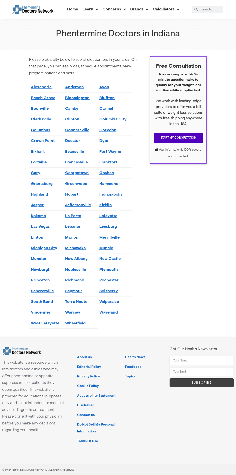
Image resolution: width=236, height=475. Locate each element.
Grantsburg (42, 183)
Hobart (71, 194)
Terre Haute (76, 301)
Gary (35, 172)
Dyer (104, 140)
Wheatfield (75, 323)
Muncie (106, 247)
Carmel (106, 108)
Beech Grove (43, 97)
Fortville (39, 162)
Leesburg (108, 226)
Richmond (74, 280)
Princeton (40, 280)
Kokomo (38, 215)
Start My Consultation (178, 137)
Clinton (72, 119)
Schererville (42, 290)
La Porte (73, 215)
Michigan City (44, 247)
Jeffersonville (78, 204)
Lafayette (108, 215)
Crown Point (43, 140)
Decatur (72, 140)
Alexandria (41, 86)
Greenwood (76, 183)
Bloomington (77, 97)
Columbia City (113, 119)
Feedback (133, 367)
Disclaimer (85, 405)
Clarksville (41, 119)
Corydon (107, 129)
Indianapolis (110, 194)
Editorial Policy (89, 367)
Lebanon (73, 226)
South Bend (42, 301)
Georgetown (77, 172)
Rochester (109, 280)
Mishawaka (75, 247)
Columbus (40, 129)
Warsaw (72, 312)
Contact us (86, 415)
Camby (71, 108)
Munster (39, 258)
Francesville (76, 162)
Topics (130, 376)
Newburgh (40, 269)
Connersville (77, 129)
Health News (135, 357)
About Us (84, 357)
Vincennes (41, 312)
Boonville (40, 108)
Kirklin (105, 204)
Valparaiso (109, 301)
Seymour (73, 290)
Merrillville (109, 237)
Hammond (108, 183)
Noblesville (75, 269)
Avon (104, 86)
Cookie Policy (88, 386)
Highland (39, 194)
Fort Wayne (110, 151)
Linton (37, 237)
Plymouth (108, 269)
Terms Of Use (87, 441)
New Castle (110, 258)
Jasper (37, 204)
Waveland (108, 312)
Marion (71, 237)
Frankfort (108, 162)
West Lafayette (45, 323)
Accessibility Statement (96, 395)
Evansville (74, 151)
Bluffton (107, 97)
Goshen (106, 172)
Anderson (74, 86)
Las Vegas (40, 226)
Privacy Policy (88, 376)
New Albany (76, 258)
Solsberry (108, 290)
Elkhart (38, 151)
